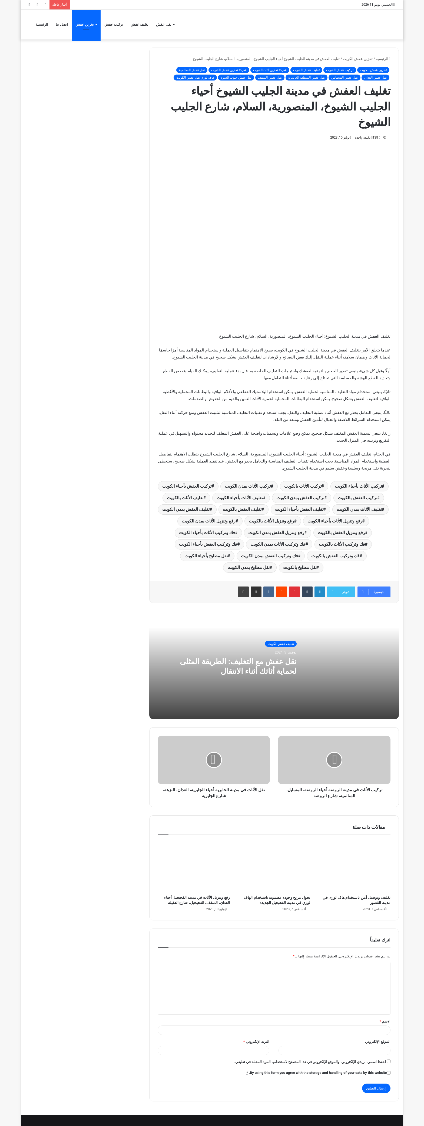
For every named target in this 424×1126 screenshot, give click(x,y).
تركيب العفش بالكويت (357, 497)
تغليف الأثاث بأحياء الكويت (240, 497)
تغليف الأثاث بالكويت (185, 497)
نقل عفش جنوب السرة (236, 77)
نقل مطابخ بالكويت (300, 567)
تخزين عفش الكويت (358, 59)
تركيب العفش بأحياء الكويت (186, 486)
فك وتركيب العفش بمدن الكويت (269, 555)
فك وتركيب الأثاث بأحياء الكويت (207, 532)
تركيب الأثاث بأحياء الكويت (358, 486)
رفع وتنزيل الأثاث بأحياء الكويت (334, 521)
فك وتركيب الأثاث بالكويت (342, 544)
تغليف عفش (139, 24)
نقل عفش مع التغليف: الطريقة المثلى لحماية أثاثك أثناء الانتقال (234, 666)
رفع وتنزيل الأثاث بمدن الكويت (209, 521)
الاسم (384, 1021)
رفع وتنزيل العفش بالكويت (341, 532)
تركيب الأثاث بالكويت (303, 486)
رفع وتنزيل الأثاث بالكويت (271, 521)
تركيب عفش (113, 24)
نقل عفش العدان (375, 77)
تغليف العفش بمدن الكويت (186, 509)
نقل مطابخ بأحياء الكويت (206, 555)
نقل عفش (163, 24)
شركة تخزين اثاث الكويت (270, 70)
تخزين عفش (84, 24)
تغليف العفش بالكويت (242, 509)
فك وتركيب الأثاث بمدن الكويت (277, 544)
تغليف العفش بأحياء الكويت (299, 509)
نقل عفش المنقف (270, 77)
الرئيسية (42, 24)
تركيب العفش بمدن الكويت (300, 497)
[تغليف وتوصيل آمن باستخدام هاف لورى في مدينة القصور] (354, 866)
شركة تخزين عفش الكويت (229, 70)
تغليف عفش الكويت (306, 70)
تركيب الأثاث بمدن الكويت (248, 486)
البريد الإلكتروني (256, 1042)
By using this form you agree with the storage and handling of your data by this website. (316, 1073)
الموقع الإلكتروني (377, 1042)
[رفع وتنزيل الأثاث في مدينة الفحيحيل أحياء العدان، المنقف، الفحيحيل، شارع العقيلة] (194, 866)
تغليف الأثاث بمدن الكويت (359, 509)
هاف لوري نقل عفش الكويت (195, 77)
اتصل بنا (62, 24)
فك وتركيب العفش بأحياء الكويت (208, 544)
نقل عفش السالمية (192, 70)
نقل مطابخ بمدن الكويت (248, 567)
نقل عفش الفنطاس (344, 77)
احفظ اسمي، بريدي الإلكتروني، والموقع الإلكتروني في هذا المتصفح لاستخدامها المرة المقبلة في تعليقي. (310, 1062)
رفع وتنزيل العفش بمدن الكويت (276, 532)
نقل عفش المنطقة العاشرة (306, 77)
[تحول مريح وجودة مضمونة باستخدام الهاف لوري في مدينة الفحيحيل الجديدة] (274, 866)
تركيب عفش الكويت (339, 70)
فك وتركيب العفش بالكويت (335, 555)
